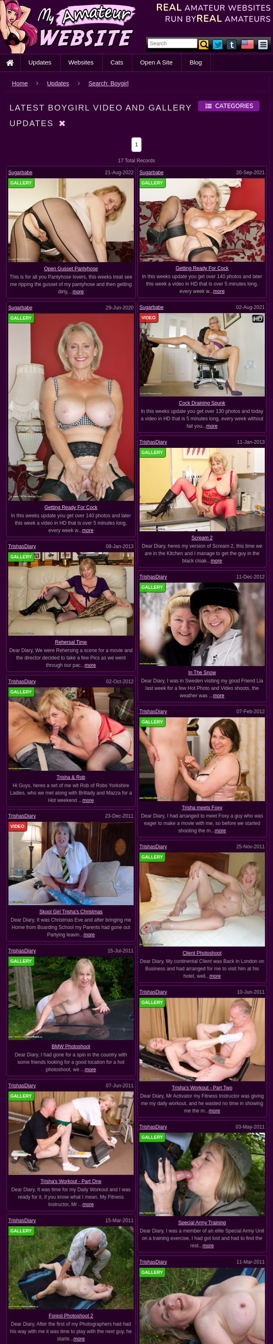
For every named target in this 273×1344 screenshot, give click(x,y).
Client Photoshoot (201, 899)
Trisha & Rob (71, 750)
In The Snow (202, 672)
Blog (195, 62)
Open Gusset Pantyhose (71, 269)
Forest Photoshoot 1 (201, 1219)
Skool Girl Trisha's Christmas (71, 858)
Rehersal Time (71, 642)
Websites (80, 62)
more (78, 292)
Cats (116, 62)
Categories (228, 106)
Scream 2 (201, 538)
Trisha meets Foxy (201, 781)
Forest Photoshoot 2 (71, 1182)
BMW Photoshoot (71, 966)
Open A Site (156, 62)
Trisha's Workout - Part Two (201, 1003)
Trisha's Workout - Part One (71, 1074)
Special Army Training (202, 1111)
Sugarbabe (20, 172)
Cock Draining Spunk (202, 403)
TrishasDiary (153, 442)
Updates (39, 62)
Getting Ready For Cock (202, 268)
